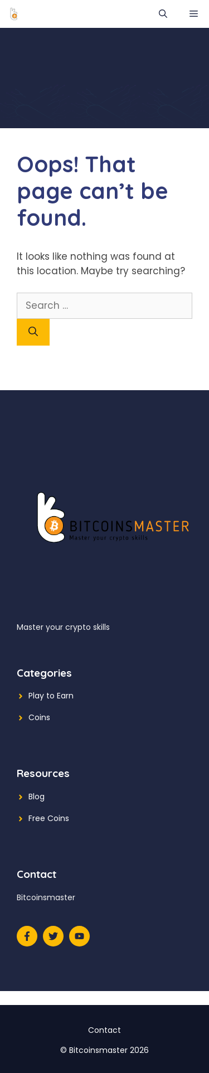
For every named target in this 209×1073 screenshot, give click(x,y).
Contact (104, 1030)
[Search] (33, 332)
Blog (36, 796)
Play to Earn (51, 695)
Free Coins (48, 818)
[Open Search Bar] (163, 14)
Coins (39, 717)
